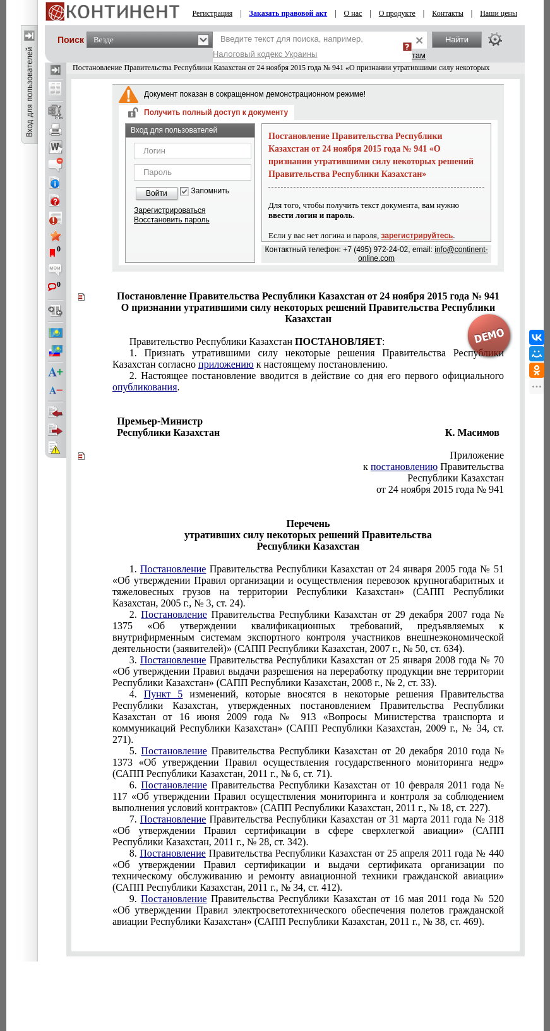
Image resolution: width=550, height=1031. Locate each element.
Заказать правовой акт (288, 13)
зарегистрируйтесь (417, 235)
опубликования (144, 387)
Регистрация (213, 13)
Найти (457, 39)
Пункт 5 (163, 694)
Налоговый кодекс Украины (265, 54)
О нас (353, 13)
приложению (226, 364)
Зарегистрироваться (169, 210)
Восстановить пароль (172, 219)
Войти (156, 193)
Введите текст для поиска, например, (288, 46)
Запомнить (210, 191)
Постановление (173, 569)
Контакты (447, 13)
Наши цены (498, 13)
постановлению (404, 466)
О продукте (397, 13)
